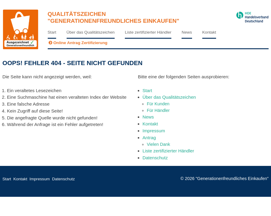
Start (52, 32)
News (187, 32)
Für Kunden (158, 103)
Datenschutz (155, 157)
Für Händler (158, 110)
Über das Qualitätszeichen (91, 32)
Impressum (154, 130)
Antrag (149, 137)
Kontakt (209, 32)
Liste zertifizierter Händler (148, 32)
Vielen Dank (158, 144)
